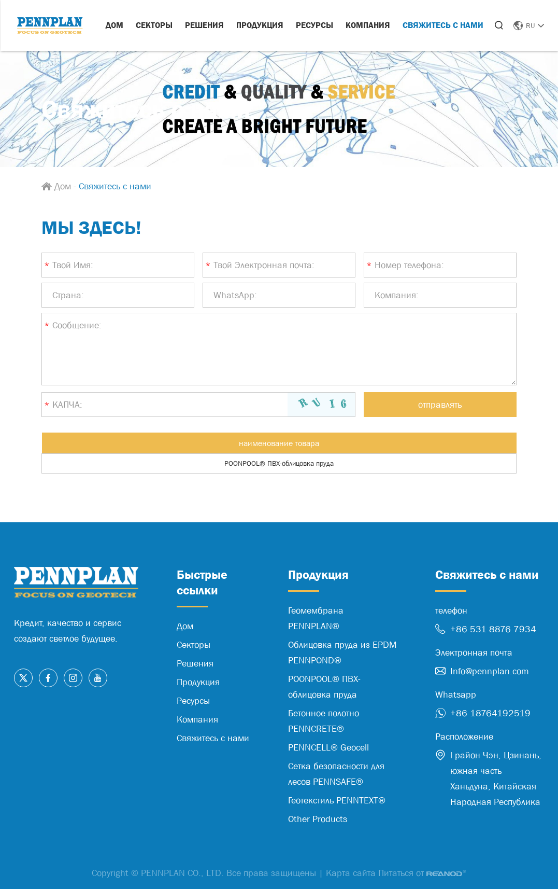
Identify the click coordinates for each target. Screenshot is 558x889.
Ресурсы (314, 25)
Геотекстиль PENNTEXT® (336, 800)
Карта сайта (351, 873)
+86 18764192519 (490, 713)
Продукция (259, 25)
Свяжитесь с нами (443, 25)
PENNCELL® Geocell (328, 747)
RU (528, 25)
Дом (114, 25)
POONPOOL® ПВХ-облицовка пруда (279, 463)
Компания (368, 25)
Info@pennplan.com (489, 671)
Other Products (317, 819)
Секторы (154, 25)
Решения (204, 25)
